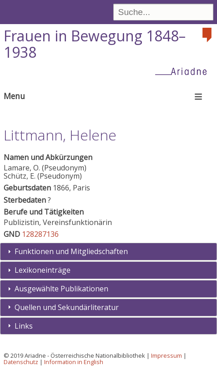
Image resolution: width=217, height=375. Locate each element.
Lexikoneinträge (43, 270)
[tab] (108, 251)
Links (24, 326)
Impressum (166, 355)
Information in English (73, 362)
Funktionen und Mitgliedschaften (71, 251)
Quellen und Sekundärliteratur (67, 307)
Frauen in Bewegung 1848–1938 (95, 44)
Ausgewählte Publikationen (61, 289)
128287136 (40, 234)
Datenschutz (21, 362)
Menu (14, 95)
